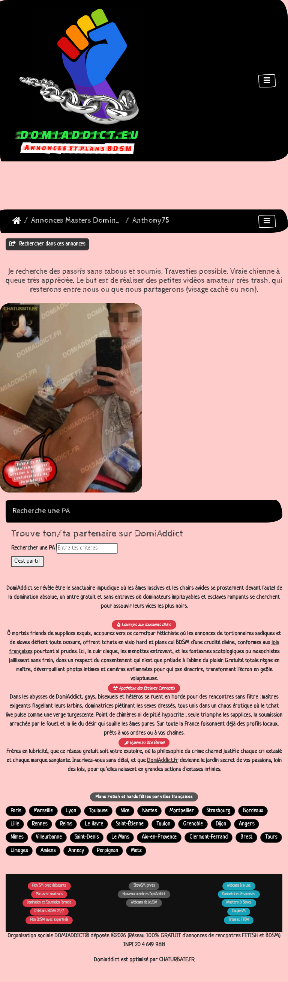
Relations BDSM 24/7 (49, 911)
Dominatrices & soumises (238, 894)
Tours (271, 837)
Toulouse (98, 811)
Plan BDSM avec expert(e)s (49, 920)
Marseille (43, 811)
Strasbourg (218, 811)
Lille (14, 824)
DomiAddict (16, 220)
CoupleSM (239, 911)
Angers (246, 824)
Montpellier (182, 811)
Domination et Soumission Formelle (49, 903)
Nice (124, 811)
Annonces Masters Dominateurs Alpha (76, 220)
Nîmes (16, 837)
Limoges (19, 851)
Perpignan (107, 851)
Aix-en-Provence (159, 837)
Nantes (149, 811)
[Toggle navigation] (267, 80)
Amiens (48, 851)
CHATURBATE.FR (177, 960)
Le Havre (94, 824)
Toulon (163, 824)
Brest (246, 837)
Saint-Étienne (130, 824)
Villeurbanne (49, 837)
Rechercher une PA (33, 548)
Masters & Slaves (238, 903)
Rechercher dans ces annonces (47, 244)
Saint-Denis (87, 837)
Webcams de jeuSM (144, 903)
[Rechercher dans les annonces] (87, 548)
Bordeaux (253, 811)
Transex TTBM (239, 920)
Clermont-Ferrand (208, 837)
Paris (15, 811)
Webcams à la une (238, 886)
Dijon (221, 824)
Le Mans (120, 837)
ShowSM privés (144, 886)
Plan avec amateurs (49, 894)
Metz (136, 851)
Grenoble (193, 824)
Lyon (71, 811)
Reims (66, 824)
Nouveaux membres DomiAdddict (144, 894)
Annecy (76, 851)
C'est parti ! (27, 561)
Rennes (39, 824)
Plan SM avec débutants (49, 886)
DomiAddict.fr (162, 761)
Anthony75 (151, 220)
